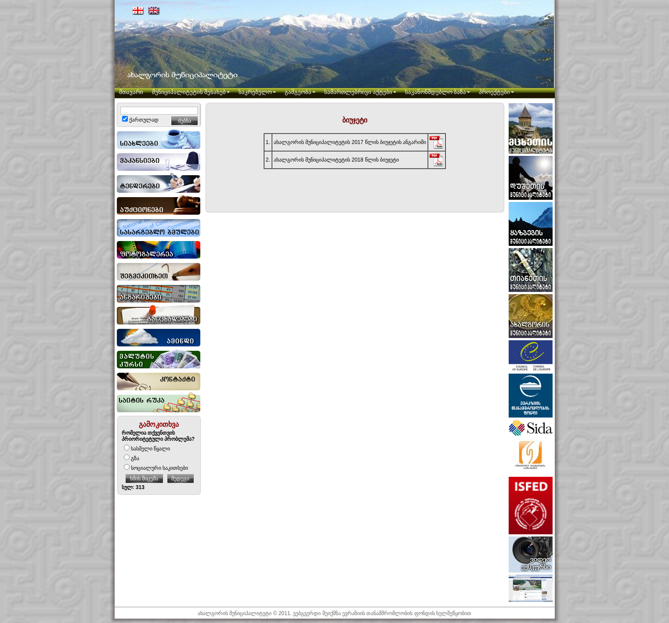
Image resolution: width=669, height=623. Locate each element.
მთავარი (131, 92)
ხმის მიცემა (144, 478)
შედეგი (180, 478)
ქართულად (140, 120)
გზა (131, 458)
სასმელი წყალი (147, 449)
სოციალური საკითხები (156, 468)
